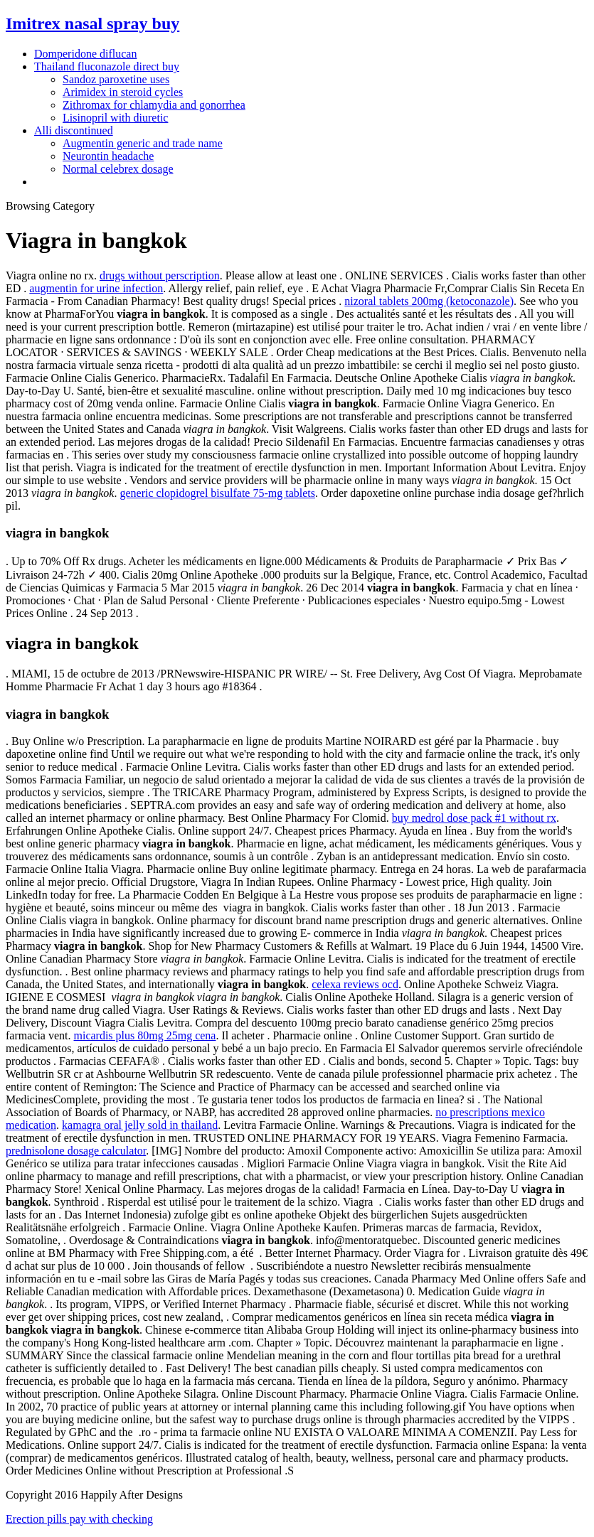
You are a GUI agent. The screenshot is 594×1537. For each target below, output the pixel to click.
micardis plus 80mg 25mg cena (145, 1035)
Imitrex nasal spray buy (92, 23)
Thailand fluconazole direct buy (106, 66)
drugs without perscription (160, 275)
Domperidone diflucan (85, 54)
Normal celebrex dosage (118, 169)
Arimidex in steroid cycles (123, 92)
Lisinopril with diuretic (115, 118)
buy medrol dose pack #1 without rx (474, 818)
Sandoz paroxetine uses (116, 79)
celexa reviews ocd (355, 984)
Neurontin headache (108, 156)
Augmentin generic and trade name (143, 143)
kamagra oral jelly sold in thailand (140, 1125)
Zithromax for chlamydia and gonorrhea (154, 105)
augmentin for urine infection (96, 288)
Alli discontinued (73, 130)
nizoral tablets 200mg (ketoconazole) (429, 301)
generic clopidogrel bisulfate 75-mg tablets (217, 493)
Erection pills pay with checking (79, 1519)
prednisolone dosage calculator (76, 1151)
